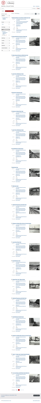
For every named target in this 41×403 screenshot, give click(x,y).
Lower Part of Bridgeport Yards (17, 73)
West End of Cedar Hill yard (17, 92)
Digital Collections (7, 6)
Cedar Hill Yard (18, 100)
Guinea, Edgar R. (18, 50)
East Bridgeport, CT (18, 155)
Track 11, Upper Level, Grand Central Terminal (21, 354)
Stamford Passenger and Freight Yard (19, 204)
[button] (9, 11)
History (34, 6)
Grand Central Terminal (19, 362)
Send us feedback (36, 395)
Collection (3, 15)
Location (3, 40)
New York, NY (17, 118)
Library (11, 3)
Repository (3, 45)
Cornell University (3, 3)
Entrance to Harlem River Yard (17, 111)
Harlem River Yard (18, 119)
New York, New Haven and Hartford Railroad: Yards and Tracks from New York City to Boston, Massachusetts (22, 22)
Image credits (3, 396)
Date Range (3, 27)
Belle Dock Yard (18, 25)
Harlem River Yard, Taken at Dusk (19, 279)
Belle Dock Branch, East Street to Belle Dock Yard (21, 17)
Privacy (10, 400)
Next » (18, 13)
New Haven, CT (18, 43)
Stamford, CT (17, 211)
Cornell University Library (6, 400)
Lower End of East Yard (17, 242)
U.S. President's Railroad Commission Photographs (5, 18)
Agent (2, 29)
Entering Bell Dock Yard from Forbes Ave (19, 36)
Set (2, 50)
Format (3, 22)
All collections (37, 6)
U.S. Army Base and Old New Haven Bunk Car (21, 372)
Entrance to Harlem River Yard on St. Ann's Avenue (22, 223)
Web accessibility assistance (36, 400)
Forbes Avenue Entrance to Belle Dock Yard (20, 55)
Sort (27, 13)
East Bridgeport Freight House (17, 148)
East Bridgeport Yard (18, 156)
